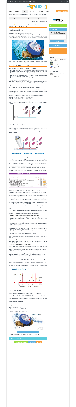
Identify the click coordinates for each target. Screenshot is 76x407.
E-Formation (40, 11)
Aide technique (32, 342)
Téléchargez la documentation (21, 342)
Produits (32, 11)
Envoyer (57, 41)
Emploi (47, 11)
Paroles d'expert (15, 14)
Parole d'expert (13, 24)
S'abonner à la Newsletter (62, 11)
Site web (39, 342)
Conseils (24, 11)
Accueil (10, 11)
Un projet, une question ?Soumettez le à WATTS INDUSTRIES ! (57, 33)
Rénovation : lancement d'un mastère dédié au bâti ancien (24, 1)
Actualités (17, 11)
